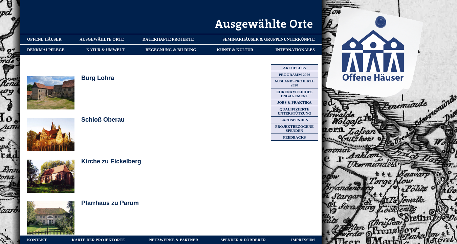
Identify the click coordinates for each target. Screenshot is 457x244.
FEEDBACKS (294, 137)
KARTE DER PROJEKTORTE (98, 240)
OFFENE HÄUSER (44, 39)
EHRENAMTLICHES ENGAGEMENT (294, 94)
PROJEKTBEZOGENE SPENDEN (294, 128)
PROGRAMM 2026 (294, 75)
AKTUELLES (294, 68)
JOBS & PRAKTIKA (294, 102)
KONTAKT (37, 240)
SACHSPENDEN (294, 120)
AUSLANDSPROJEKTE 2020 (295, 83)
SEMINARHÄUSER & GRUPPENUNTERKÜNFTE (268, 39)
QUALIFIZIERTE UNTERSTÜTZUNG (294, 111)
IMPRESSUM (303, 240)
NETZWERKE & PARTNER (173, 240)
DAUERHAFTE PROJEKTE (168, 39)
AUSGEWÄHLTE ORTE (102, 39)
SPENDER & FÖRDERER (243, 240)
